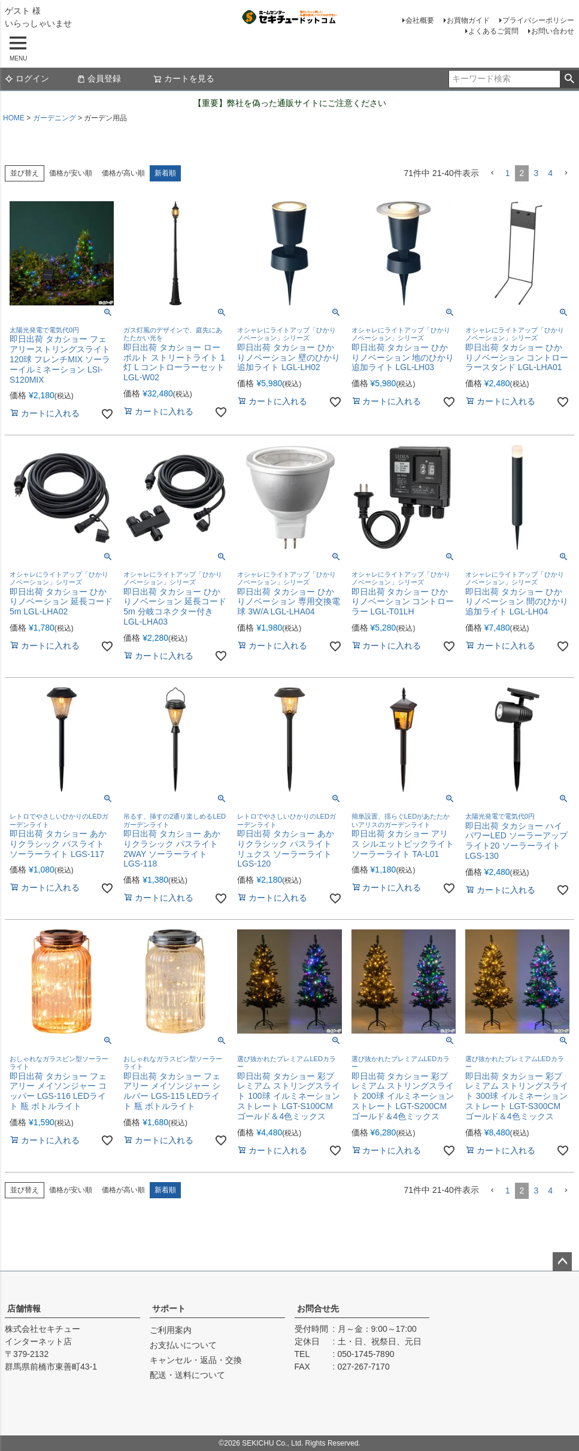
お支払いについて (183, 1345)
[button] (492, 173)
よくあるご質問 (493, 31)
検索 (569, 79)
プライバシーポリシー (538, 20)
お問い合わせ (552, 31)
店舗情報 (24, 1308)
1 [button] (507, 173)
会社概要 (419, 20)
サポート (169, 1308)
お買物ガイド (468, 20)
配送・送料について (187, 1375)
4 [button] (550, 173)
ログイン (27, 78)
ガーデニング (54, 118)
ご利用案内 (171, 1330)
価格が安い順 (70, 173)
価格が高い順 (123, 173)
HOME (14, 118)
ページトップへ (562, 1261)
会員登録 (99, 78)
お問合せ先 (318, 1308)
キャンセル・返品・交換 (196, 1360)
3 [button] (535, 173)
